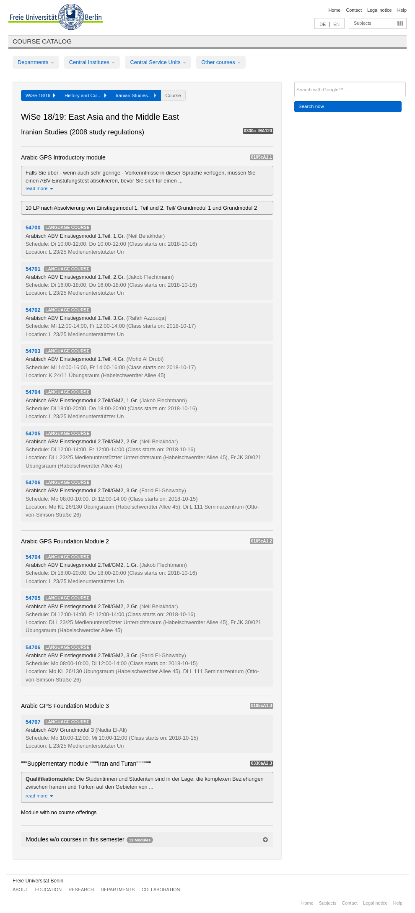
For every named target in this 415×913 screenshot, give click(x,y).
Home (334, 10)
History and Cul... (85, 95)
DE (322, 24)
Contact (353, 10)
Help (402, 10)
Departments (36, 62)
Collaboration (161, 889)
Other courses (221, 62)
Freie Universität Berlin (38, 881)
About (20, 889)
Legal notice (379, 10)
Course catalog (42, 41)
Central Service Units (158, 62)
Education (48, 889)
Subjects (362, 23)
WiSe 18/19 (40, 95)
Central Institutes (92, 62)
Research (80, 889)
